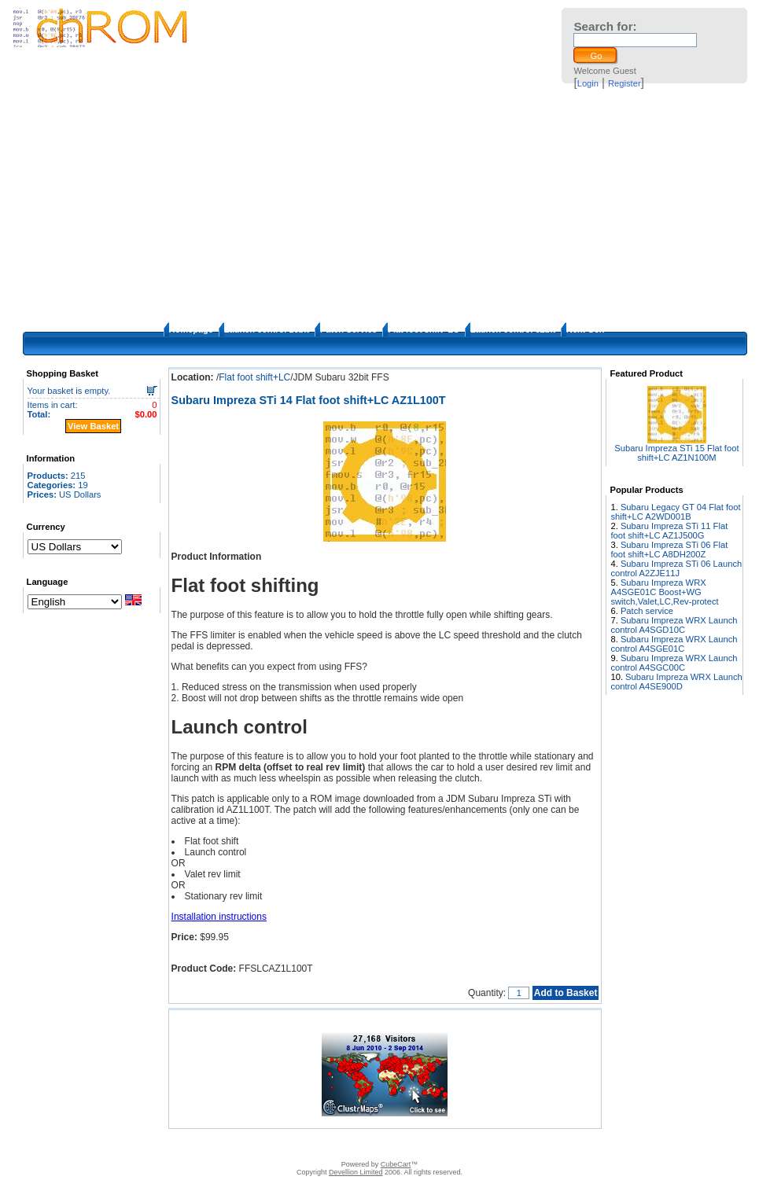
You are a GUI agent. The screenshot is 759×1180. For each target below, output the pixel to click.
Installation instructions (219, 916)
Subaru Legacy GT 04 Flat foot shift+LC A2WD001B (675, 511)
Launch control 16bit (266, 329)
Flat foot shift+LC (423, 329)
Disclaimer (278, 1144)
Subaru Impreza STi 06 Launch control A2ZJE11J (676, 568)
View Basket (93, 426)
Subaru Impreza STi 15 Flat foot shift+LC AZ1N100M (676, 452)
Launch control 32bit (512, 329)
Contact (234, 1144)
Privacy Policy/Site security (491, 1144)
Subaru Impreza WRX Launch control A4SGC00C (673, 662)
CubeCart (396, 1164)
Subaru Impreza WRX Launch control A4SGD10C (673, 625)
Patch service (647, 611)
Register (624, 83)
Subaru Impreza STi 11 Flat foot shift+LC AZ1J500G (669, 530)
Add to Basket (566, 992)
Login (588, 83)
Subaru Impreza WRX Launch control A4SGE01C (673, 643)
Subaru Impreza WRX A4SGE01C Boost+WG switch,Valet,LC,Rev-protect (664, 592)
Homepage (191, 329)
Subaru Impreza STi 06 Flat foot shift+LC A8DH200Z (669, 549)
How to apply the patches (382, 1144)
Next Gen (585, 329)
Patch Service (348, 329)
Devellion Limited (356, 1172)
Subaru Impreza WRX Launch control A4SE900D (676, 681)
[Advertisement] (380, 204)
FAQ (316, 1144)
